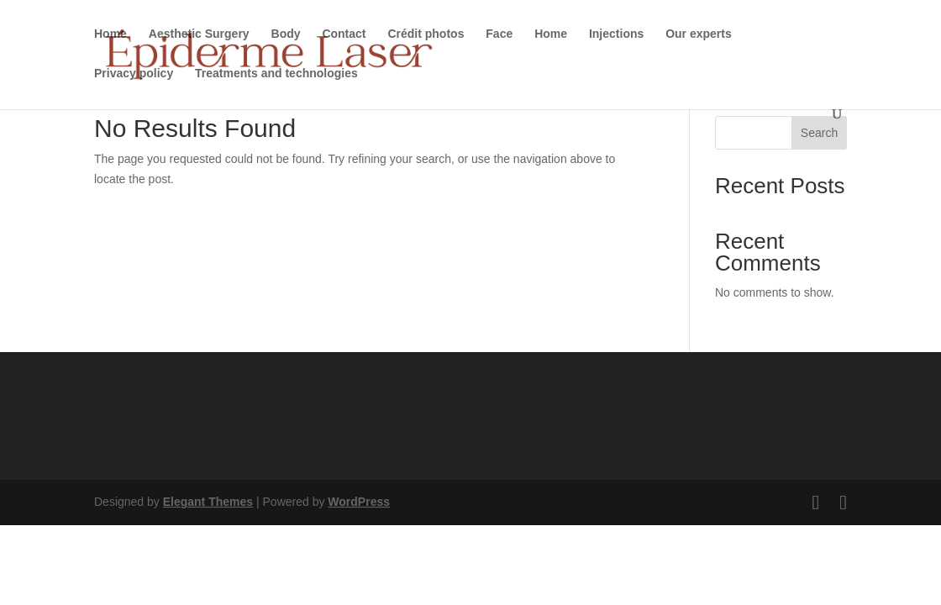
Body (286, 34)
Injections (616, 34)
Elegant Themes (208, 501)
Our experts (698, 34)
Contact (343, 34)
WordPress (359, 501)
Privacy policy (133, 73)
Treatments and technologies (276, 73)
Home (110, 34)
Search (819, 132)
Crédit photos (425, 34)
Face (499, 34)
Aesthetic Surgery (199, 34)
